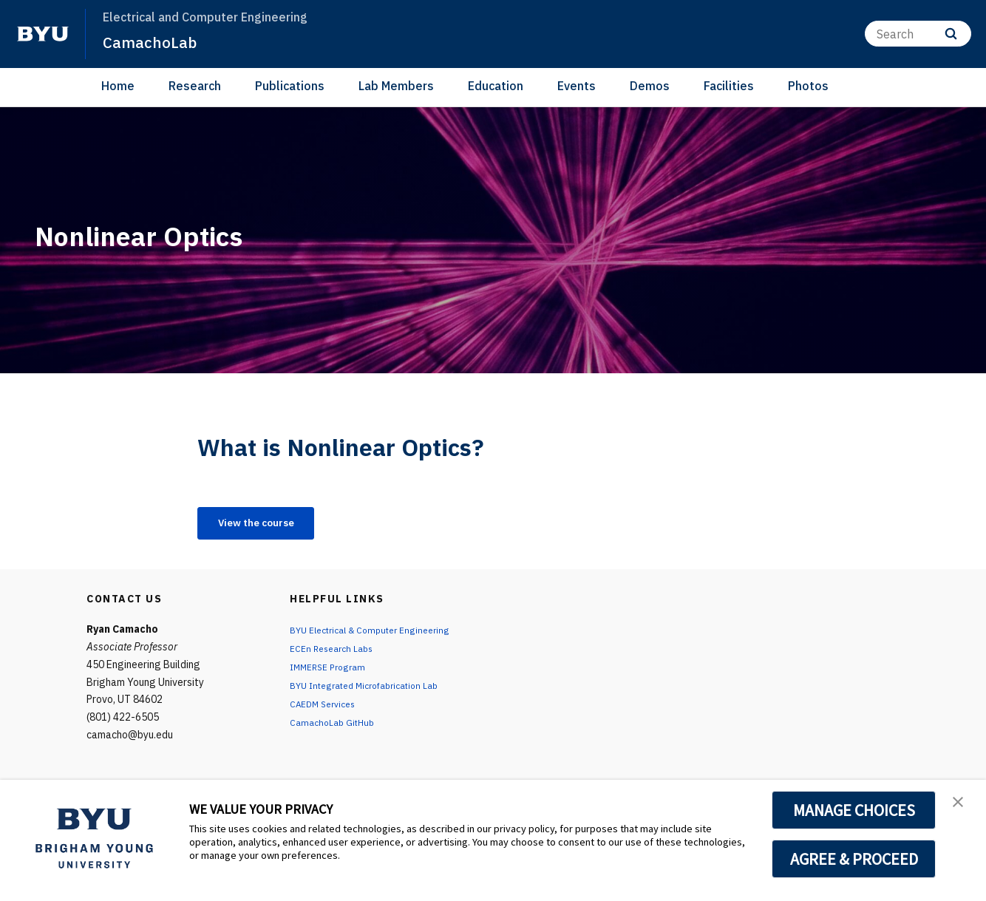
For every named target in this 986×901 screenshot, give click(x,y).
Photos (808, 85)
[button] (961, 806)
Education (495, 85)
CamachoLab (155, 41)
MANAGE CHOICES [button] (854, 810)
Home (118, 85)
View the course (268, 524)
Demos (650, 85)
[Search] (918, 34)
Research (195, 85)
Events (576, 85)
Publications (289, 85)
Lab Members (396, 85)
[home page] (43, 34)
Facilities (729, 85)
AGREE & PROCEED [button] (854, 859)
